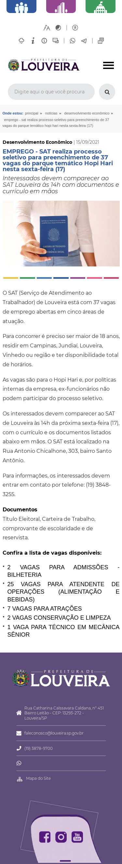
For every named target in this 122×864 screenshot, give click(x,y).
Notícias (51, 113)
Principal (31, 113)
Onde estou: (13, 113)
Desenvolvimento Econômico (87, 113)
